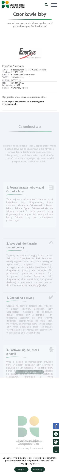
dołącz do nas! (30, 372)
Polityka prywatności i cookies (29, 442)
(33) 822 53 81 (17, 74)
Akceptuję (37, 469)
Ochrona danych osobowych (29, 448)
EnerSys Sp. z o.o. (13, 68)
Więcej (21, 469)
